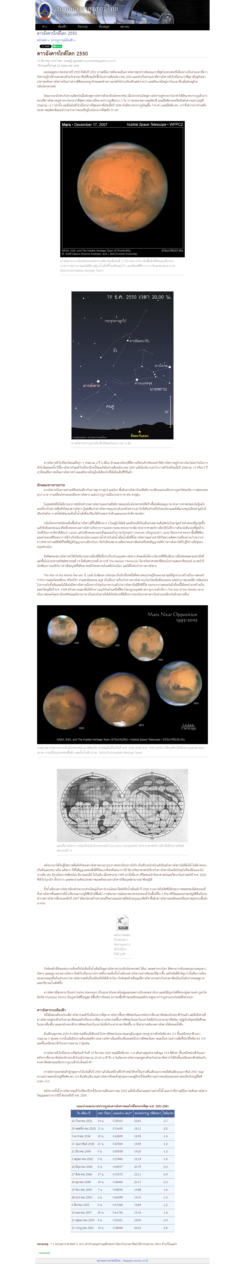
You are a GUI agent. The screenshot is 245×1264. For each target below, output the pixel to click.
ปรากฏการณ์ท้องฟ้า (62, 40)
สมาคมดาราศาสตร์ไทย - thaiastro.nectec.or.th (122, 1260)
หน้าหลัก (42, 40)
